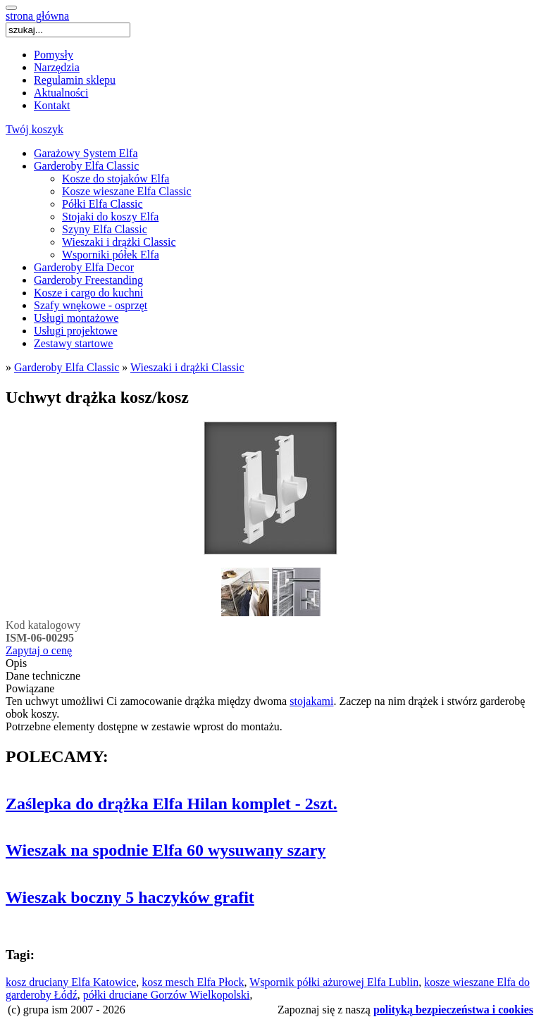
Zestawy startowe (73, 343)
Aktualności (61, 93)
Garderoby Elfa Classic (86, 166)
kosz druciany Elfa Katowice (71, 982)
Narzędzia (57, 67)
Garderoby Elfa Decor (84, 267)
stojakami (311, 701)
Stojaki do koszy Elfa (110, 217)
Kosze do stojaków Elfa (115, 179)
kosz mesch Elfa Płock (193, 982)
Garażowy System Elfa (86, 153)
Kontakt (52, 105)
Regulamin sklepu (75, 80)
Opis (16, 663)
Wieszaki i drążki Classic (119, 242)
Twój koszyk (34, 129)
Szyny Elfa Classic (104, 229)
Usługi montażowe (76, 318)
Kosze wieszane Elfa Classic (126, 191)
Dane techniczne (43, 676)
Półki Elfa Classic (102, 204)
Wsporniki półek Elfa (110, 255)
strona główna (37, 16)
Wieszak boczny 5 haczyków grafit (130, 897)
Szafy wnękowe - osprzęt (90, 305)
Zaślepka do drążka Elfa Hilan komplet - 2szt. (171, 803)
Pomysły (53, 55)
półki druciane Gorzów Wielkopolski (166, 995)
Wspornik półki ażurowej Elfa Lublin (333, 982)
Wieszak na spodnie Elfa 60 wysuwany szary (165, 850)
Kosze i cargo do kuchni (88, 293)
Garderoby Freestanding (88, 280)
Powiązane (30, 688)
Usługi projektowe (76, 331)
